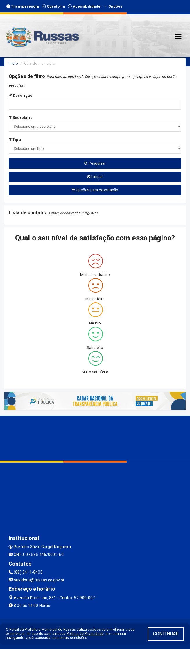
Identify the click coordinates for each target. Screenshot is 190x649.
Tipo (15, 139)
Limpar (95, 176)
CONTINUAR (166, 634)
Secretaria (21, 117)
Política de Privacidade (85, 634)
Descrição (20, 95)
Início (13, 63)
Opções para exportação (95, 190)
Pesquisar (94, 163)
